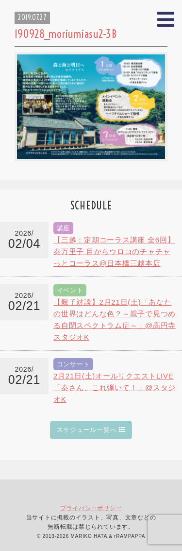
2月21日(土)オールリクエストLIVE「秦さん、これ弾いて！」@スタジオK (114, 387)
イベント (70, 290)
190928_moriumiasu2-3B (66, 34)
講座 (63, 228)
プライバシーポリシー (91, 508)
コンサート (73, 364)
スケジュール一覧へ (91, 429)
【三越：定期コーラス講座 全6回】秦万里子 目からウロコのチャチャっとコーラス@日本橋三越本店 (114, 251)
